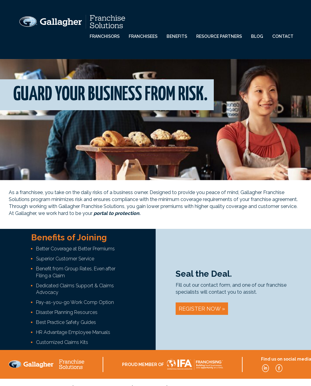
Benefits (177, 36)
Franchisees (143, 36)
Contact (282, 36)
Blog (257, 36)
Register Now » (202, 308)
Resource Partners (219, 36)
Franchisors (105, 36)
